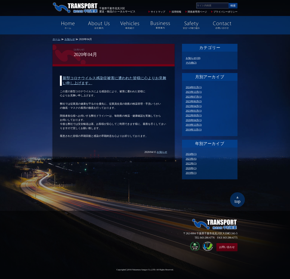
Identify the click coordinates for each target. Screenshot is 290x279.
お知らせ (70, 39)
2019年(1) (191, 173)
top (237, 199)
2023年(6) (191, 159)
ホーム (56, 39)
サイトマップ (158, 12)
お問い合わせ (227, 247)
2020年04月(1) (194, 120)
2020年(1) (191, 168)
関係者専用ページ (197, 12)
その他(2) (191, 62)
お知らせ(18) (193, 58)
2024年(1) (191, 154)
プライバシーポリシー (225, 12)
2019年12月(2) (194, 125)
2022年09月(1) (194, 115)
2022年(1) (191, 163)
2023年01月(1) (194, 110)
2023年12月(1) (194, 92)
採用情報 (176, 12)
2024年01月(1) (194, 87)
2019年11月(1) (194, 129)
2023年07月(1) (194, 96)
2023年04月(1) (194, 106)
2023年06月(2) (194, 101)
